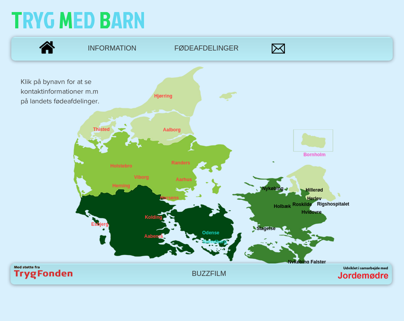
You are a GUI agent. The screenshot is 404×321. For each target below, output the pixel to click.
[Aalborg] (172, 130)
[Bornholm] (314, 154)
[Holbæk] (282, 207)
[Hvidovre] (311, 212)
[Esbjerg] (100, 224)
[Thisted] (101, 130)
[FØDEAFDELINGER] (206, 48)
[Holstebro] (121, 166)
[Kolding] (153, 217)
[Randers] (181, 163)
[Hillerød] (314, 190)
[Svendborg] (215, 242)
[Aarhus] (184, 179)
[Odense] (210, 233)
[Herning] (121, 186)
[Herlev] (314, 199)
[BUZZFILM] (209, 274)
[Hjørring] (163, 96)
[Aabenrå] (153, 236)
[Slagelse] (266, 229)
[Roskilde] (302, 205)
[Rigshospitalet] (333, 204)
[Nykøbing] (273, 188)
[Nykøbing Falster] (307, 262)
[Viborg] (141, 177)
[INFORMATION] (112, 48)
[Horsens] (169, 198)
